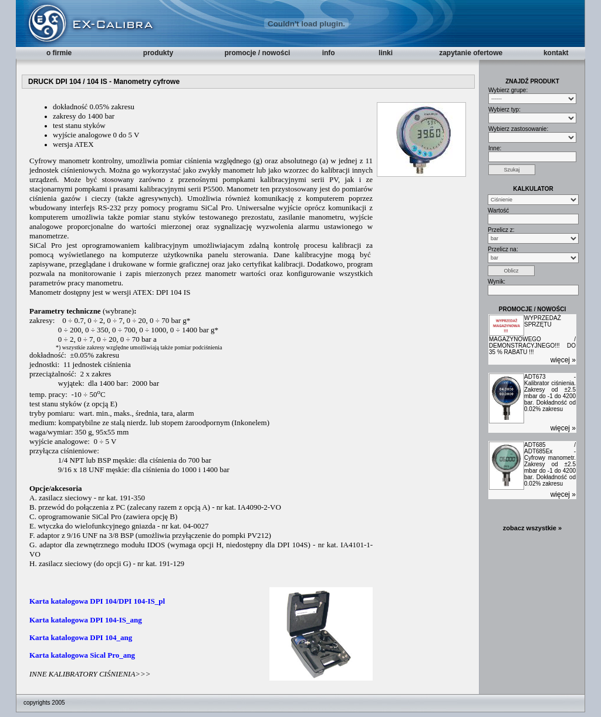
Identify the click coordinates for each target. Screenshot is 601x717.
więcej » (563, 360)
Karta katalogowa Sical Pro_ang (82, 655)
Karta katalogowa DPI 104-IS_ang (85, 619)
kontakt (556, 53)
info (328, 53)
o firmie (59, 53)
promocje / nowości (257, 53)
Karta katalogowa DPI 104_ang (80, 637)
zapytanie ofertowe (470, 53)
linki (386, 53)
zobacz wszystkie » (532, 527)
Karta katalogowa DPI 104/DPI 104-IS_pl (97, 601)
